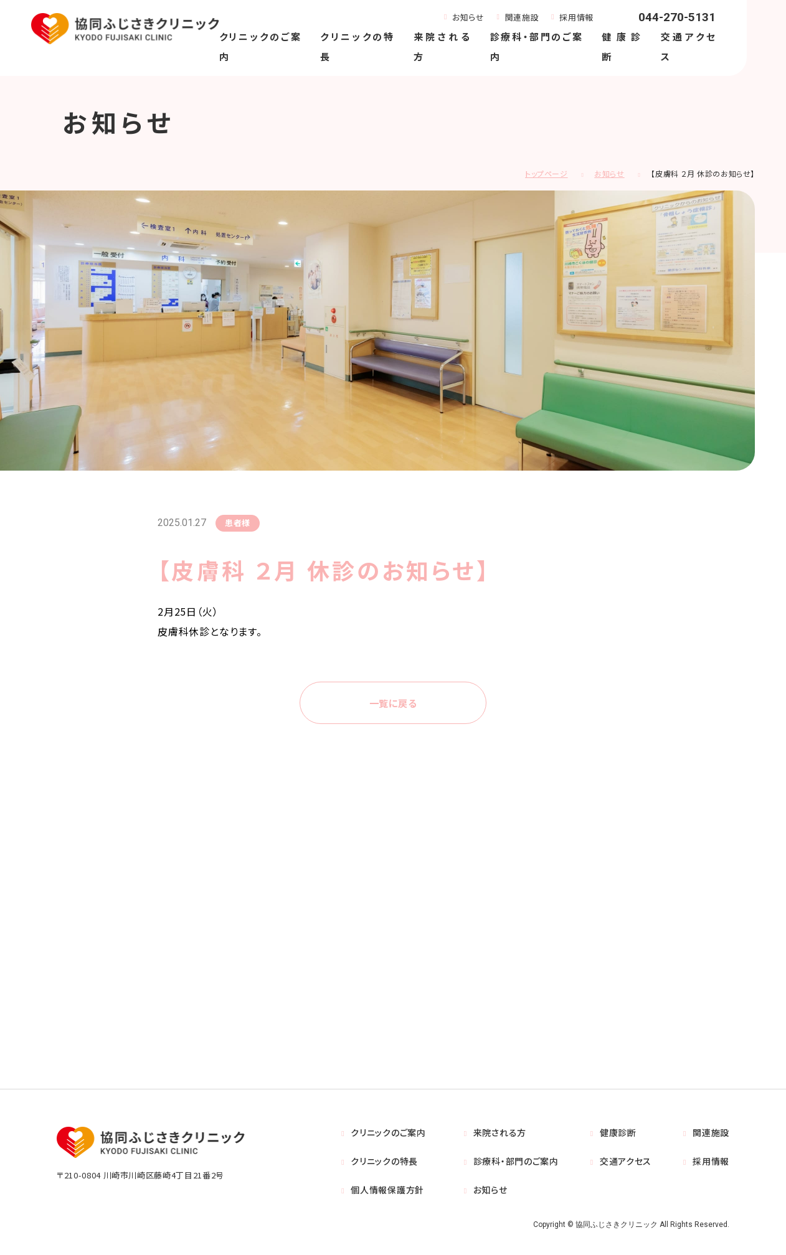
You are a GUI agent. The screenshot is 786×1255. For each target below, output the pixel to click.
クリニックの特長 (384, 1162)
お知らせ (468, 17)
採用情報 (576, 17)
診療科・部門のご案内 (516, 1162)
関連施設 (522, 17)
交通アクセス (625, 1162)
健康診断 (618, 1133)
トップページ (546, 173)
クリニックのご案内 (388, 1133)
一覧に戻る (393, 703)
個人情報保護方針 (387, 1191)
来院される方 (499, 1133)
